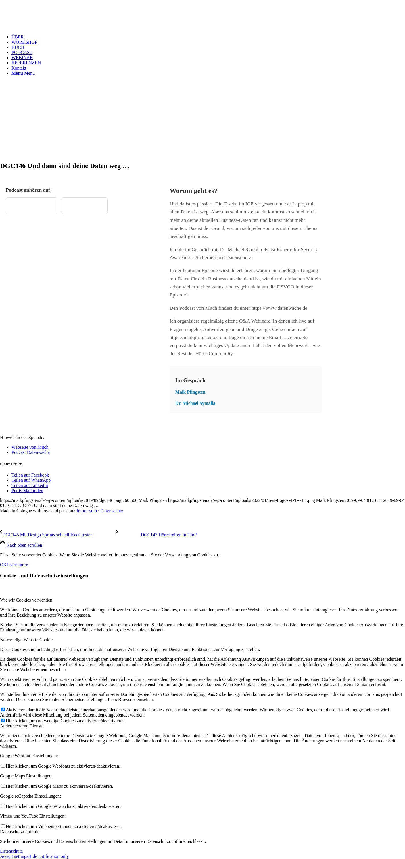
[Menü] (23, 73)
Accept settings (14, 856)
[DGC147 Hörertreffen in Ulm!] (156, 534)
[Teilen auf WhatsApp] (31, 480)
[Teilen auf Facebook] (30, 475)
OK (3, 564)
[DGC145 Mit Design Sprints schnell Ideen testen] (58, 534)
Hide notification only (48, 856)
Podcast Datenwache (30, 452)
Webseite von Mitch (29, 447)
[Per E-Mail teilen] (27, 490)
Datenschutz (111, 510)
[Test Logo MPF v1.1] (43, 27)
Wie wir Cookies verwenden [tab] (26, 600)
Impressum (86, 510)
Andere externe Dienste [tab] (21, 725)
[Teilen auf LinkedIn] (29, 485)
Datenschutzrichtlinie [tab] (19, 831)
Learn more (17, 564)
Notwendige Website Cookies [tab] (27, 639)
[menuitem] (208, 37)
